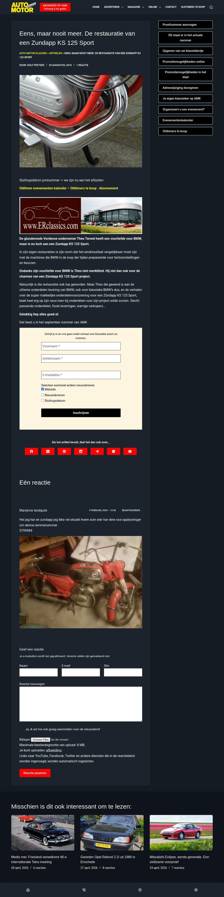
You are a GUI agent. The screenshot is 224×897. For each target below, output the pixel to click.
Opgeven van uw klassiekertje (183, 51)
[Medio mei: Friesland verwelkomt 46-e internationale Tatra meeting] (42, 833)
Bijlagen (25, 739)
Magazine (136, 7)
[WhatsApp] (113, 451)
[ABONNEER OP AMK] (55, 7)
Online (155, 7)
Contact (170, 7)
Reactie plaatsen (35, 773)
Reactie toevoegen (33, 684)
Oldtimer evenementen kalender (43, 188)
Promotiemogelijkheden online (184, 62)
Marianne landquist (33, 510)
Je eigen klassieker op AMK (182, 98)
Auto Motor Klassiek (33, 53)
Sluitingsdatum (53, 401)
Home (96, 7)
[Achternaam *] (80, 358)
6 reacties (39, 867)
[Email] (196, 890)
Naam (23, 666)
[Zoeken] (211, 7)
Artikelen (55, 53)
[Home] (27, 890)
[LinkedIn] (80, 451)
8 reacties (109, 867)
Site (106, 666)
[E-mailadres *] (80, 375)
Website (48, 389)
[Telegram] (97, 451)
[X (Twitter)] (48, 451)
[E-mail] (130, 451)
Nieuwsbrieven (53, 395)
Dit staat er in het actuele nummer (185, 37)
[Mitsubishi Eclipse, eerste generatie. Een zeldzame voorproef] (181, 833)
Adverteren (114, 7)
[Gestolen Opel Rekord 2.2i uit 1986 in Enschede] (112, 833)
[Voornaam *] (80, 346)
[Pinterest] (64, 451)
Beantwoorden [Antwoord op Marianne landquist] (131, 510)
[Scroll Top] (140, 890)
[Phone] (83, 890)
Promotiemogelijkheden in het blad (185, 74)
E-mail (66, 666)
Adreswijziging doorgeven (180, 88)
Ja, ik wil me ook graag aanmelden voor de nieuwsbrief (59, 729)
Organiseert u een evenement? (184, 109)
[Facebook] (31, 451)
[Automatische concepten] (80, 215)
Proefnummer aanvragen (180, 25)
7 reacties (178, 867)
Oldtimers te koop (193, 7)
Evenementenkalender (178, 120)
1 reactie (82, 65)
